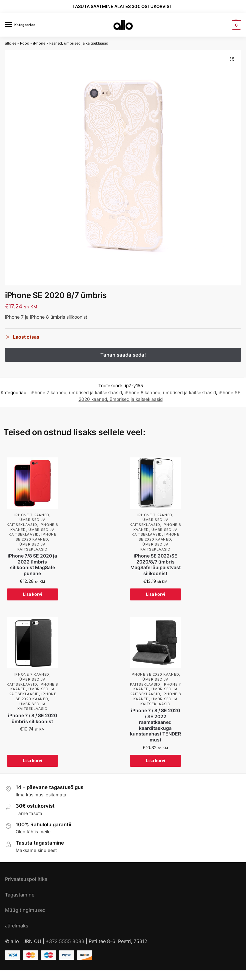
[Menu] (15, 25)
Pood (24, 43)
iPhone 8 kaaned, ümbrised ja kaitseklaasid (170, 392)
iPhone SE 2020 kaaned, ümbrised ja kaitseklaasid (36, 541)
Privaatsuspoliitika (26, 879)
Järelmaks (16, 925)
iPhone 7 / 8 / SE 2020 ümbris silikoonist (32, 718)
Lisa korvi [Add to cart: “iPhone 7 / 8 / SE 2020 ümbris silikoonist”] (32, 760)
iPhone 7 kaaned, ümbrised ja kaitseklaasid (70, 43)
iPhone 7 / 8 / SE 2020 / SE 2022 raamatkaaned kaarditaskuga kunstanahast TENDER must (155, 725)
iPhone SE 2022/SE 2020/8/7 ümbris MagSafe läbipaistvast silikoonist (155, 564)
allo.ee (10, 43)
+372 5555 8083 (65, 941)
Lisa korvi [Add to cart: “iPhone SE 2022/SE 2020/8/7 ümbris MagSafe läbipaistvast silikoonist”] (155, 594)
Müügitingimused (25, 910)
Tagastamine (19, 894)
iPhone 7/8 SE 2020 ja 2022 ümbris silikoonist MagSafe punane (32, 564)
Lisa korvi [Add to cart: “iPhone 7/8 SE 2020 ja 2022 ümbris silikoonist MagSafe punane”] (32, 594)
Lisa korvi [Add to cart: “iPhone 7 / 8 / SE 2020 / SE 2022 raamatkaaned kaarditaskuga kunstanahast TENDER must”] (155, 760)
